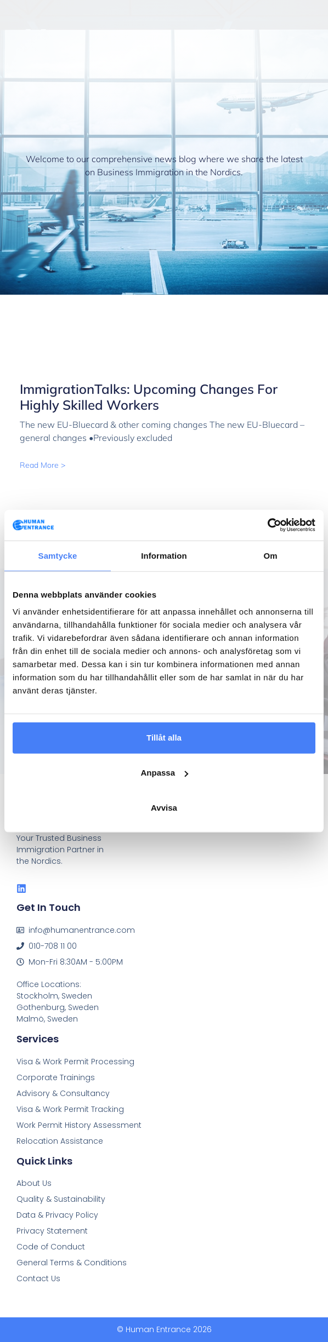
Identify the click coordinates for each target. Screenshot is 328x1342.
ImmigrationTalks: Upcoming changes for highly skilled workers (149, 397)
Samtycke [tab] (57, 555)
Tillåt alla (164, 737)
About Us (34, 1183)
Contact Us (38, 1278)
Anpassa (164, 772)
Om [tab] (270, 555)
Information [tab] (164, 555)
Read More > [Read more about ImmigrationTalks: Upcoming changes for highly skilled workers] (42, 465)
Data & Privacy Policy (57, 1214)
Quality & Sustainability (60, 1199)
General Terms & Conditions (71, 1262)
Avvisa (164, 807)
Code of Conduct (50, 1246)
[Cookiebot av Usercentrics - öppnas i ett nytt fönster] (267, 525)
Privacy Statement (52, 1230)
